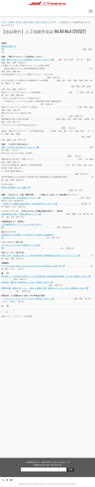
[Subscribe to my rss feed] (4, 480)
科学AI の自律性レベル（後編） (15, 193)
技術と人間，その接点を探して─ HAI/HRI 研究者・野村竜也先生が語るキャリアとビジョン (40, 262)
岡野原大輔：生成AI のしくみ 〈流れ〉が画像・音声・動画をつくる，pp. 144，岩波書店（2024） (44, 294)
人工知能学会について (33, 462)
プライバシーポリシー (59, 462)
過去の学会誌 (28, 28)
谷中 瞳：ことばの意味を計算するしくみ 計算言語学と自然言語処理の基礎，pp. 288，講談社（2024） (45, 282)
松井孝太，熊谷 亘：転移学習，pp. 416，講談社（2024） (27, 288)
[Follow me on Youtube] (12, 480)
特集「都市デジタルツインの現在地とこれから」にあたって (27, 66)
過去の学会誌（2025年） (47, 28)
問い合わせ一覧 (56, 465)
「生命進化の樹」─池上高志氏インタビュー (20, 204)
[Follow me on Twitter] (8, 480)
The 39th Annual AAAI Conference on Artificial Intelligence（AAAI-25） (33, 272)
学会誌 (18, 28)
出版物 (11, 28)
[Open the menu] (91, 18)
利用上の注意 (46, 462)
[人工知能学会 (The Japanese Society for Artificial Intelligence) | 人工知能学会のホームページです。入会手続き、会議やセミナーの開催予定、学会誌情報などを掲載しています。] (47, 6)
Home (3, 28)
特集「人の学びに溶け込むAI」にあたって (20, 153)
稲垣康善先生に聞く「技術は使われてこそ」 (21, 220)
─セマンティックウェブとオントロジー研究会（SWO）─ (28, 305)
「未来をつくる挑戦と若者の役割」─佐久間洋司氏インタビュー (29, 210)
